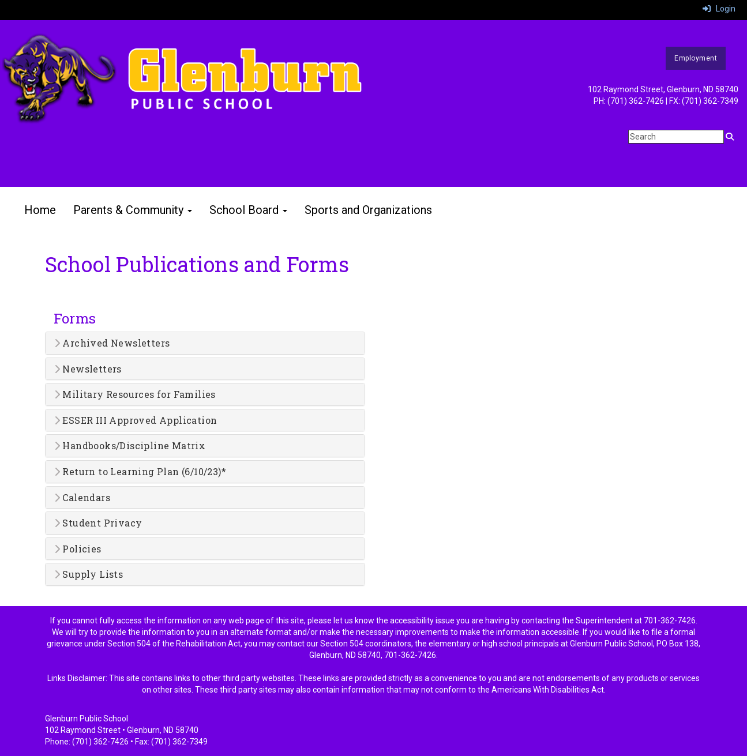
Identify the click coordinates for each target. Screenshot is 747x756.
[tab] (205, 343)
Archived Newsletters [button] (112, 343)
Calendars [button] (82, 497)
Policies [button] (78, 549)
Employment (695, 58)
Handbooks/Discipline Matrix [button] (130, 446)
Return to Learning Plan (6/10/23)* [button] (140, 472)
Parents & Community (132, 210)
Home (40, 210)
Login (719, 8)
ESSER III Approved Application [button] (135, 420)
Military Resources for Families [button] (135, 394)
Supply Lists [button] (88, 574)
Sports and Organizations (368, 210)
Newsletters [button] (88, 369)
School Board (248, 210)
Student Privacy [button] (98, 523)
